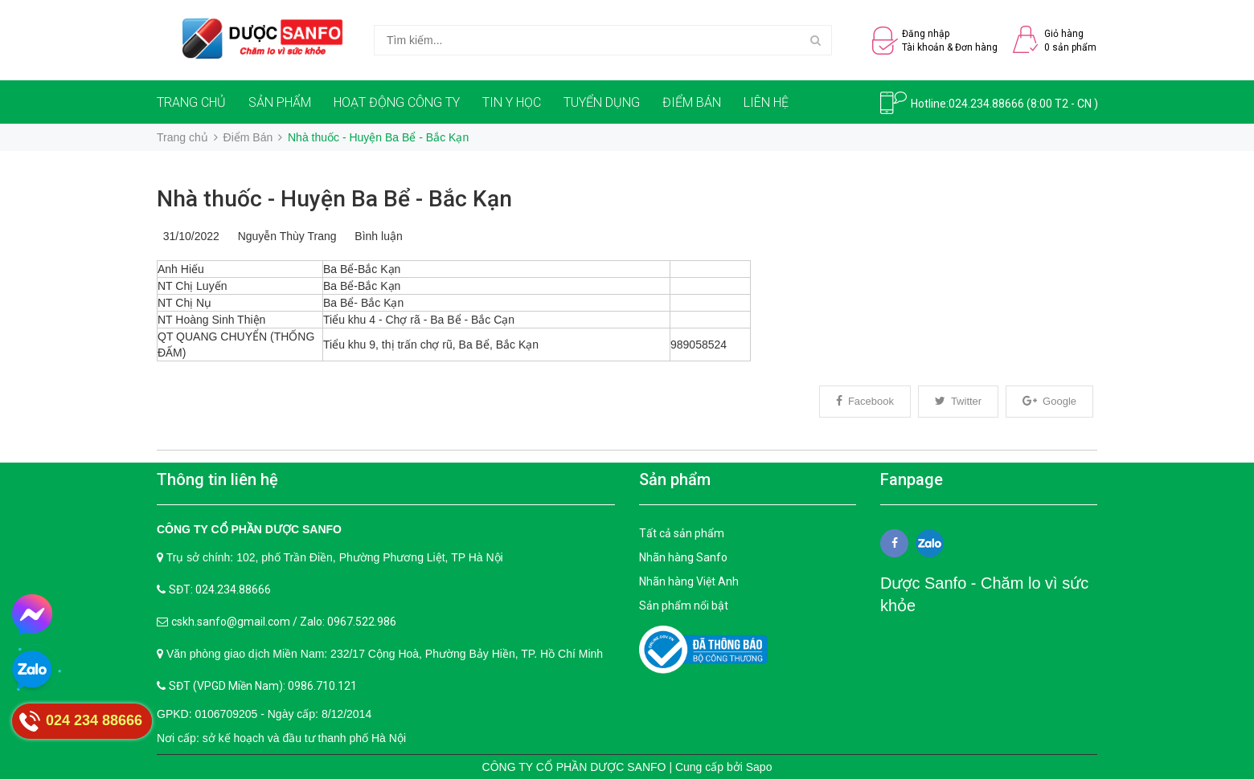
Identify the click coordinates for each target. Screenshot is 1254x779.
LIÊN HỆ (766, 102)
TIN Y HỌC (511, 102)
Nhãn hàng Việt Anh (689, 581)
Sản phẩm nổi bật (683, 605)
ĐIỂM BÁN (691, 102)
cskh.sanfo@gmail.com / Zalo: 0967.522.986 (283, 621)
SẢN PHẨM (279, 102)
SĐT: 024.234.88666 (220, 589)
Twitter (958, 401)
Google (1049, 401)
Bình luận (376, 236)
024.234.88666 (986, 103)
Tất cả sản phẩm (681, 533)
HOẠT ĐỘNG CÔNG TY (397, 102)
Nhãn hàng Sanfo (683, 557)
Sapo (759, 767)
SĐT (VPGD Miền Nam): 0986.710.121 (263, 685)
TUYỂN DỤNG (601, 102)
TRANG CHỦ (191, 102)
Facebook (865, 401)
